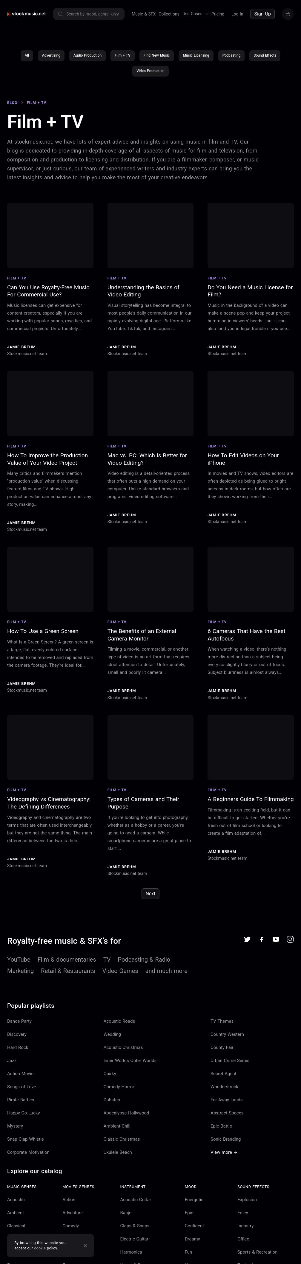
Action (68, 1201)
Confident (194, 1227)
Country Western (227, 1035)
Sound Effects (265, 57)
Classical (16, 1227)
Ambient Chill (117, 1127)
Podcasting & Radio (144, 961)
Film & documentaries (67, 961)
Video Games (120, 972)
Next (150, 895)
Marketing (20, 972)
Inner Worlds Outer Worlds (130, 1062)
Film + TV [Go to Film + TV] (36, 104)
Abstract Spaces (227, 1114)
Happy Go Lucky (23, 1114)
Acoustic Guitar (135, 1201)
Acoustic (16, 1201)
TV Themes (222, 1022)
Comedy (70, 1227)
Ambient (15, 1214)
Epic (189, 1214)
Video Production (150, 73)
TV (107, 961)
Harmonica (131, 1253)
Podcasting (231, 57)
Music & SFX (144, 14)
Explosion (247, 1201)
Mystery (15, 1127)
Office (243, 1240)
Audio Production (87, 57)
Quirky (110, 1075)
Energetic (194, 1201)
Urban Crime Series (230, 1062)
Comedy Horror (119, 1088)
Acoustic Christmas (123, 1049)
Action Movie (20, 1075)
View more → (224, 1153)
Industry (245, 1227)
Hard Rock (17, 1049)
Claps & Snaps (134, 1227)
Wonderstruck (224, 1088)
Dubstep (112, 1101)
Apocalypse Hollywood (126, 1114)
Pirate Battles (20, 1101)
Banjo (125, 1214)
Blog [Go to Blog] (12, 104)
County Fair (222, 1049)
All (27, 57)
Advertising (51, 57)
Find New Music (157, 57)
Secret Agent (223, 1075)
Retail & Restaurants (68, 972)
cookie (40, 1248)
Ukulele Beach (118, 1153)
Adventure (72, 1214)
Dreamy (192, 1240)
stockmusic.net (33, 143)
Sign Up (262, 14)
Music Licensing (196, 57)
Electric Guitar (134, 1240)
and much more (166, 972)
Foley (242, 1214)
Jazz (11, 1062)
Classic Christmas (122, 1140)
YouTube (18, 961)
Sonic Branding (226, 1140)
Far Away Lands (226, 1101)
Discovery (17, 1035)
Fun (188, 1253)
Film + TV (122, 57)
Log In (237, 14)
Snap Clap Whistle (25, 1140)
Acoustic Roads (119, 1022)
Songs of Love (21, 1088)
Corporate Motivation (28, 1153)
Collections (169, 14)
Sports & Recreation (257, 1253)
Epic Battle (221, 1127)
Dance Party (19, 1022)
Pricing (217, 14)
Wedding (112, 1035)
